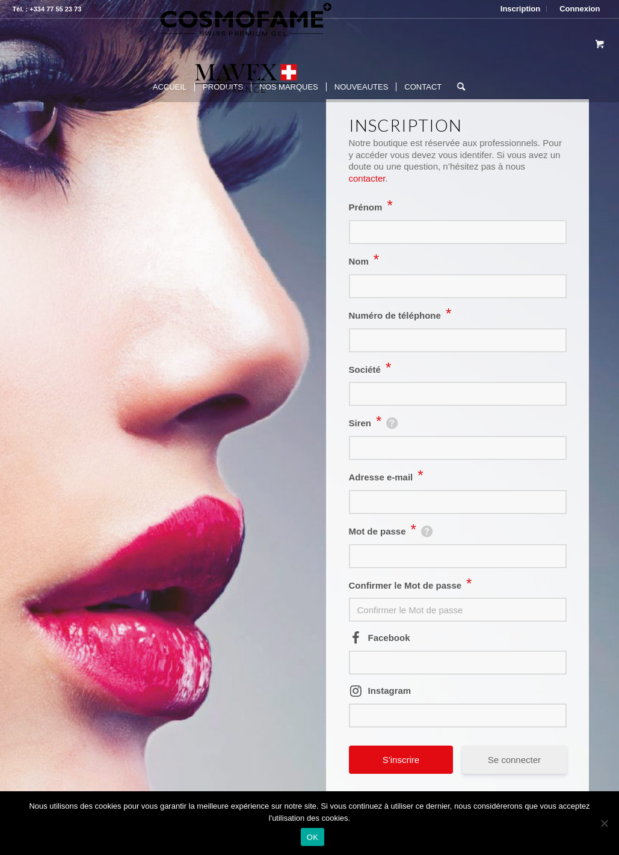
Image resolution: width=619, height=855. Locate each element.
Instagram (389, 690)
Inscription (520, 8)
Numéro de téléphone (400, 315)
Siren (365, 423)
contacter (367, 178)
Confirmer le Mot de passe (410, 585)
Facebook (389, 638)
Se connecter (514, 760)
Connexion (579, 8)
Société (370, 369)
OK (312, 837)
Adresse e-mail (386, 477)
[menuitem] (520, 9)
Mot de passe (382, 531)
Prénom (371, 207)
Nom (364, 261)
